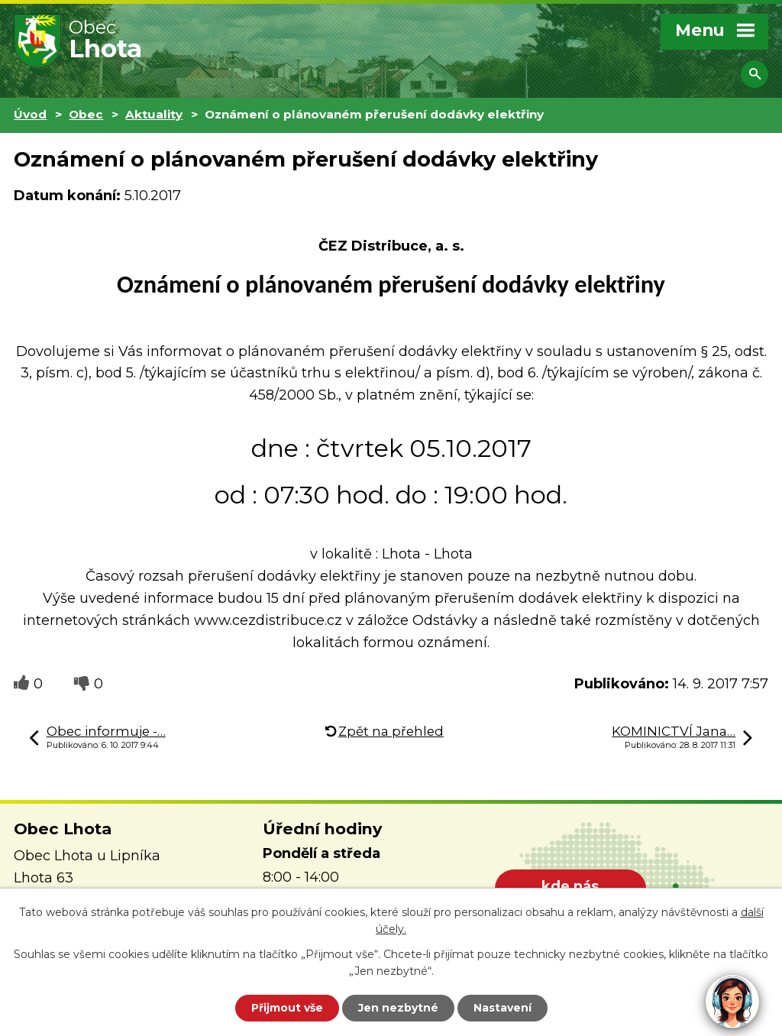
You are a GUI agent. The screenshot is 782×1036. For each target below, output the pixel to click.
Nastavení (502, 1008)
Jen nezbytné (398, 1008)
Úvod (30, 114)
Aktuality (154, 114)
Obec (86, 114)
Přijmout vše (287, 1008)
